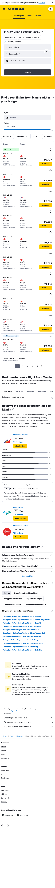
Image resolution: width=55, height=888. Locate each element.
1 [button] (17, 366)
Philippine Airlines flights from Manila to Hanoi (21, 630)
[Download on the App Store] (22, 815)
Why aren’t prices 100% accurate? (29, 726)
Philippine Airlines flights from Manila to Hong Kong (23, 643)
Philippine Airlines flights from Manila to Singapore (22, 640)
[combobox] (10, 37)
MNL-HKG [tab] (30, 391)
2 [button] (22, 366)
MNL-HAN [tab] (42, 391)
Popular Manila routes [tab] (12, 604)
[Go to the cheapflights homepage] (17, 9)
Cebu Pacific (18, 507)
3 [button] (27, 366)
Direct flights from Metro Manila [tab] (26, 593)
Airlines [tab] (7, 593)
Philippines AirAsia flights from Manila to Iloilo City (22, 650)
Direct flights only (14, 42)
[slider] (51, 129)
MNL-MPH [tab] (8, 391)
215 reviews (18, 515)
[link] (20, 446)
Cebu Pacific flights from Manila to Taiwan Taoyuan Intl (24, 633)
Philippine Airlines (20, 435)
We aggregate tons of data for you (29, 722)
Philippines (19, 736)
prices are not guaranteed (11, 711)
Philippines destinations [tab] (13, 599)
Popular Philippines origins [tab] (35, 604)
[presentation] (42, 31)
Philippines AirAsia (20, 526)
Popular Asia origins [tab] (34, 599)
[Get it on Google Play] (7, 815)
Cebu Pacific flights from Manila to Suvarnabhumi (22, 626)
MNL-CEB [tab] (19, 391)
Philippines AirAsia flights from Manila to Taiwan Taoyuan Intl (26, 620)
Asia (11, 736)
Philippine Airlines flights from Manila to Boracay (22, 636)
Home (5, 736)
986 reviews (18, 442)
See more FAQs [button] (27, 576)
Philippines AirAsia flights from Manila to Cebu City (22, 623)
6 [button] (37, 366)
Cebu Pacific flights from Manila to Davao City (20, 647)
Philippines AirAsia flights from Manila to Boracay (22, 616)
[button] (52, 2)
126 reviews (18, 533)
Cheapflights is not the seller (29, 717)
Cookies (42, 2)
